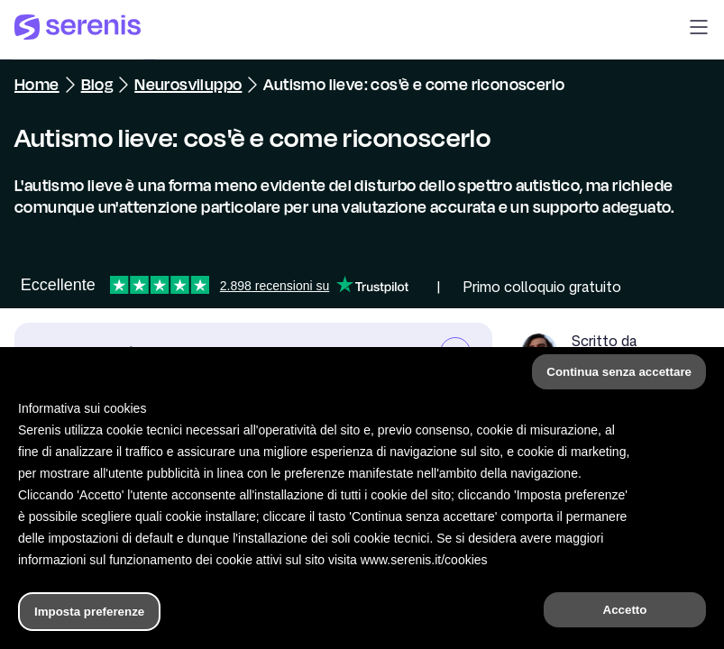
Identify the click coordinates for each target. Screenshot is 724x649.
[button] (699, 29)
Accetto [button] (625, 610)
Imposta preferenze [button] (89, 611)
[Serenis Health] (77, 29)
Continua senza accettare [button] (619, 372)
